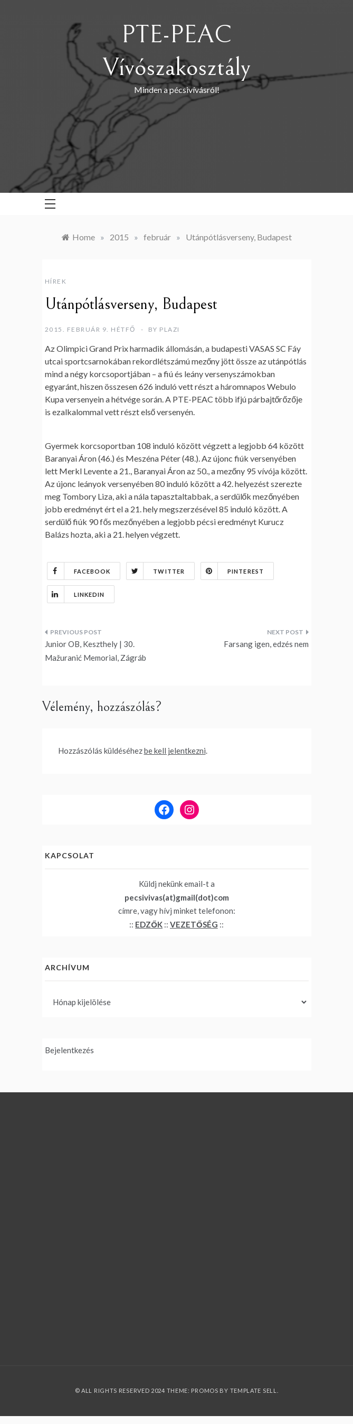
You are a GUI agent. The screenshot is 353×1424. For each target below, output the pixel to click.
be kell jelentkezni (175, 750)
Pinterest (232, 571)
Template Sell (253, 1390)
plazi (169, 329)
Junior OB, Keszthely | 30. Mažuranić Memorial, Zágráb (95, 650)
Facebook (79, 571)
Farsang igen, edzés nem (266, 644)
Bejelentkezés (69, 1050)
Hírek (56, 281)
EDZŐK (149, 924)
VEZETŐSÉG (194, 924)
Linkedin (76, 594)
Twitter (156, 571)
